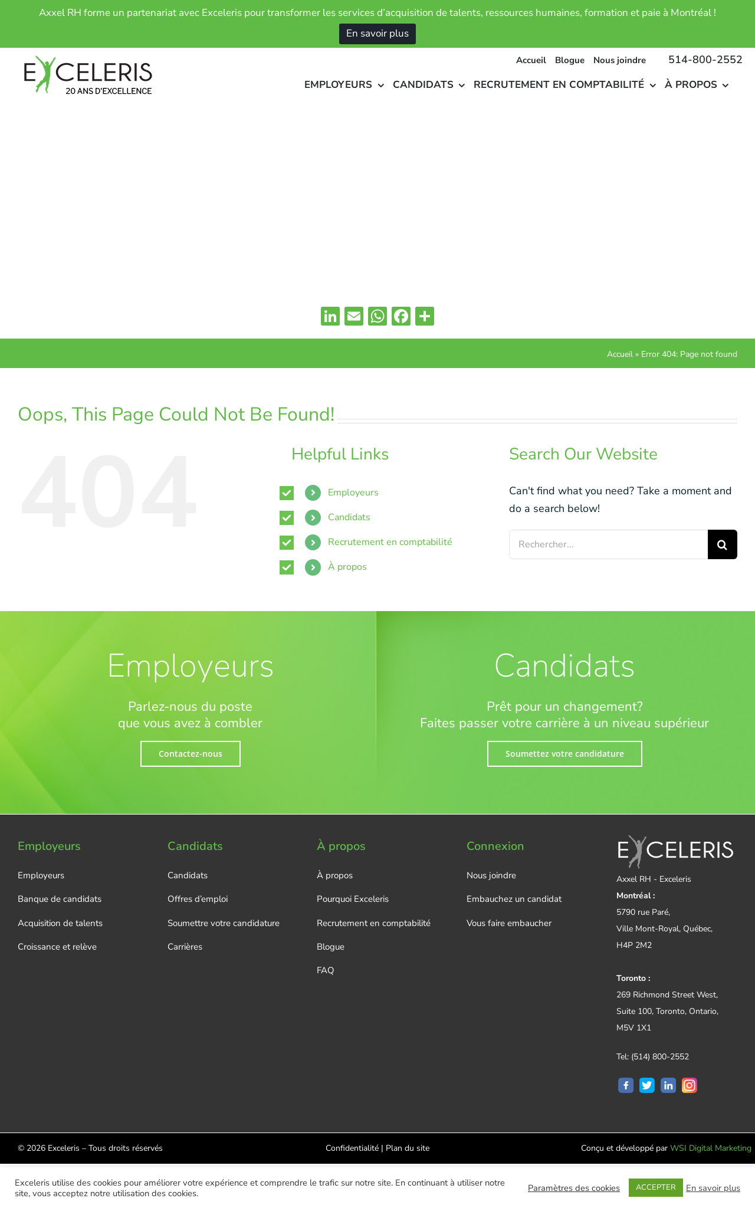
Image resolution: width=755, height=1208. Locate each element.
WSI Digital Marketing (710, 1148)
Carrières (185, 947)
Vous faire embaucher (509, 923)
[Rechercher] (722, 544)
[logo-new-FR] (86, 53)
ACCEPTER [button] (656, 1187)
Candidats (349, 517)
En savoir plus (377, 33)
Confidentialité (352, 1148)
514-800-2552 (705, 59)
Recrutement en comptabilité (390, 542)
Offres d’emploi (198, 899)
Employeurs (353, 492)
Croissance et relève (57, 947)
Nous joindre (491, 875)
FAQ (325, 970)
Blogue (330, 947)
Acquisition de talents (60, 923)
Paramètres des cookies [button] (574, 1188)
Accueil (620, 354)
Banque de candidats (59, 899)
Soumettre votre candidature (224, 923)
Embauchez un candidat (514, 899)
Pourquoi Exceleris (353, 899)
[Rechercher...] (608, 544)
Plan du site (407, 1148)
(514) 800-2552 (660, 1056)
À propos (347, 566)
